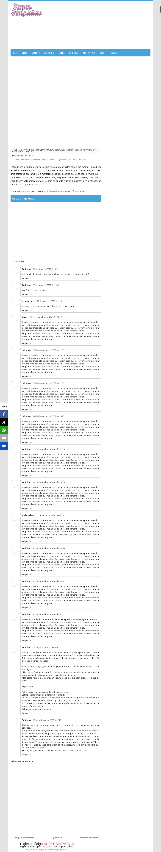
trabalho (90, 150)
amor (21, 150)
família (50, 150)
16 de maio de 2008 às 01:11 (46, 269)
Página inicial (56, 837)
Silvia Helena (28, 515)
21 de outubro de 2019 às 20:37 (47, 720)
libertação (59, 150)
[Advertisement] (113, 25)
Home (14, 150)
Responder (26, 278)
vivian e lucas (28, 301)
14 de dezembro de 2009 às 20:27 (48, 416)
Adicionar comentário (22, 761)
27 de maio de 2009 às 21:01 (50, 301)
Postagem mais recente (24, 837)
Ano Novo (29, 150)
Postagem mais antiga (89, 837)
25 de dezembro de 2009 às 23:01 (49, 581)
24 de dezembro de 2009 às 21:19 (49, 482)
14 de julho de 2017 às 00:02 (46, 647)
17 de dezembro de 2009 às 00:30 (49, 449)
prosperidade (72, 150)
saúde (82, 150)
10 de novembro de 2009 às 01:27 (46, 317)
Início (15, 52)
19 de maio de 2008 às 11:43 (46, 285)
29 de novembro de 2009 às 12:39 (48, 350)
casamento (41, 150)
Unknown (26, 350)
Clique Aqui (59, 191)
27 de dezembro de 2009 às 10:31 (49, 614)
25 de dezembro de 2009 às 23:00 (52, 515)
